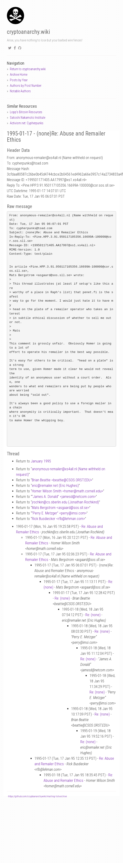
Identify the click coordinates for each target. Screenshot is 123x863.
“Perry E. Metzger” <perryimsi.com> (59, 513)
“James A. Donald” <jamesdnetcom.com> (64, 496)
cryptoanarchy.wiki (28, 32)
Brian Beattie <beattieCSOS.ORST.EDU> (62, 480)
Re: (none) (62, 598)
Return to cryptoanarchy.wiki (28, 69)
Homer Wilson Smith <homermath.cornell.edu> (67, 491)
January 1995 (41, 461)
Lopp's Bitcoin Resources (26, 112)
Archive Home (18, 74)
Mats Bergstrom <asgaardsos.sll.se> (60, 507)
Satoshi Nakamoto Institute (27, 117)
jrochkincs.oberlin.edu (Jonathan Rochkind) (65, 502)
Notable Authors (20, 91)
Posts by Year (19, 80)
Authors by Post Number (25, 85)
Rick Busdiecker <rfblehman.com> (58, 519)
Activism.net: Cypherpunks (26, 123)
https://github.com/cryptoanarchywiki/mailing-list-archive (37, 796)
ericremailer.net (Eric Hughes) (55, 485)
